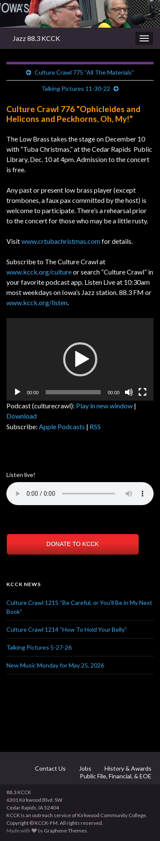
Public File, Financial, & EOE (115, 776)
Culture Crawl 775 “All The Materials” (84, 72)
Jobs (84, 768)
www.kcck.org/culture (39, 272)
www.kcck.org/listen (36, 302)
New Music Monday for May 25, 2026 (55, 665)
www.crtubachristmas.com (60, 241)
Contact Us (50, 768)
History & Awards (127, 768)
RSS (95, 426)
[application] (80, 359)
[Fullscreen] (142, 392)
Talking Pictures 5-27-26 (39, 647)
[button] (80, 359)
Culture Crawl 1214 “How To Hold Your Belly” (66, 629)
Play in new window (104, 406)
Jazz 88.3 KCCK (36, 38)
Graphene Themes (65, 830)
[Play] (17, 392)
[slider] (73, 392)
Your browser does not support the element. (80, 493)
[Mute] (129, 392)
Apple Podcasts (62, 426)
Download (21, 416)
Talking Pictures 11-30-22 (75, 88)
